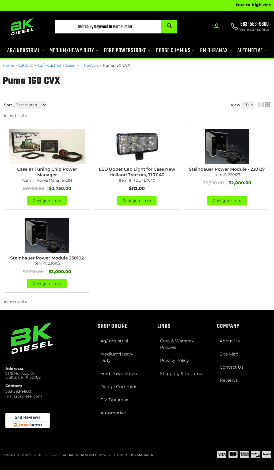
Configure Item (47, 200)
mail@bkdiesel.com (23, 396)
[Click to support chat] (250, 27)
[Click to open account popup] (216, 26)
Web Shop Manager (136, 455)
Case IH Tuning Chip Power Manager (47, 172)
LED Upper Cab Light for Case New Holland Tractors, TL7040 (137, 172)
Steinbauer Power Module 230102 (47, 258)
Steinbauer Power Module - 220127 (227, 169)
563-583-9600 (18, 391)
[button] (116, 26)
